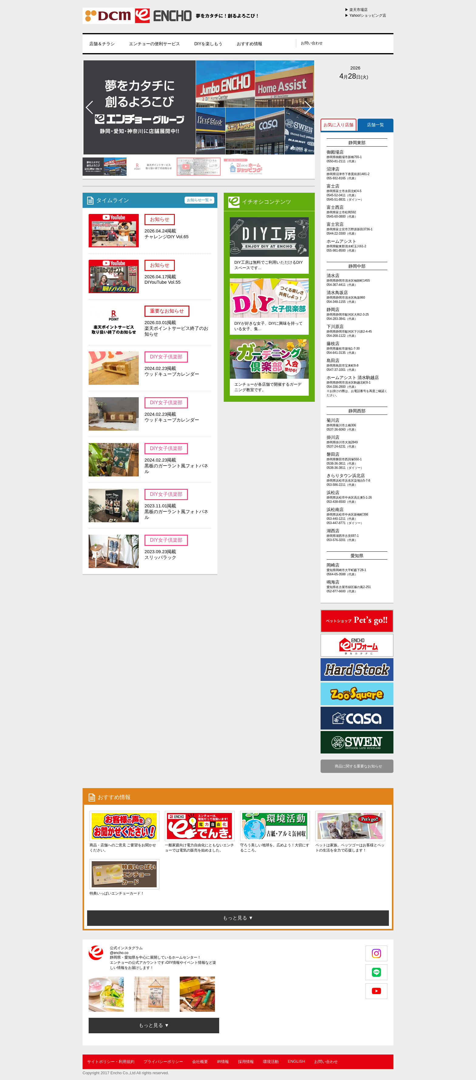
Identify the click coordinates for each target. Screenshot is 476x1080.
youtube (288, 43)
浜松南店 (335, 509)
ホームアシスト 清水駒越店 (353, 377)
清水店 (333, 275)
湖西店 (333, 530)
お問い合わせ (312, 43)
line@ (273, 43)
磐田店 (333, 454)
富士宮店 (335, 224)
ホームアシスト (341, 241)
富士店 (333, 186)
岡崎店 (333, 565)
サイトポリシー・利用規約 (110, 1061)
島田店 (333, 360)
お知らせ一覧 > (199, 200)
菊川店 (333, 420)
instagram (281, 43)
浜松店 (333, 492)
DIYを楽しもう (208, 43)
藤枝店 (333, 343)
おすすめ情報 (249, 43)
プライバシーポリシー (163, 1061)
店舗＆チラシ (102, 43)
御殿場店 (335, 152)
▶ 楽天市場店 (356, 10)
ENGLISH (296, 1061)
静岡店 (333, 309)
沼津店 (333, 169)
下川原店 (335, 326)
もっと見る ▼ (154, 1025)
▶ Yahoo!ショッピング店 (365, 15)
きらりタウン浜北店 (346, 475)
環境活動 (271, 1061)
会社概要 (200, 1061)
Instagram (376, 953)
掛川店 (333, 437)
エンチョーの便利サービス (154, 43)
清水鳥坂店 (337, 292)
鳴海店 (333, 582)
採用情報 (246, 1061)
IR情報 (223, 1061)
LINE (376, 972)
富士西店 (335, 207)
